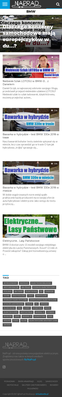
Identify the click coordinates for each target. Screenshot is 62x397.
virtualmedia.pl (42, 394)
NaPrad (24, 283)
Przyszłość (19, 296)
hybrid (50, 312)
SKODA (7, 325)
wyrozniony (10, 283)
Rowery (54, 385)
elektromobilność (41, 283)
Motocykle (13, 385)
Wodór (8, 316)
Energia (49, 291)
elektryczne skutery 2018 (43, 320)
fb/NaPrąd (30, 359)
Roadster (39, 316)
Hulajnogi (32, 388)
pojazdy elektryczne (15, 300)
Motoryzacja (11, 287)
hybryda (37, 308)
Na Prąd (25, 287)
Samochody (51, 381)
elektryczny (10, 312)
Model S (40, 312)
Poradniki (9, 381)
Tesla (29, 304)
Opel (17, 316)
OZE (50, 316)
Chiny (27, 308)
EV (41, 291)
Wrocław (41, 296)
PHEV (15, 320)
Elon (23, 320)
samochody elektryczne (43, 300)
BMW (47, 308)
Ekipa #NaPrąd (26, 381)
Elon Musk (9, 308)
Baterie (19, 291)
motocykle (26, 312)
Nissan (44, 304)
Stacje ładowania (13, 304)
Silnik (7, 296)
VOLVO (7, 320)
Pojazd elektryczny (44, 287)
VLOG (39, 381)
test (30, 296)
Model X (27, 316)
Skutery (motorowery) (34, 385)
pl (36, 304)
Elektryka (31, 291)
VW (19, 308)
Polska (7, 291)
